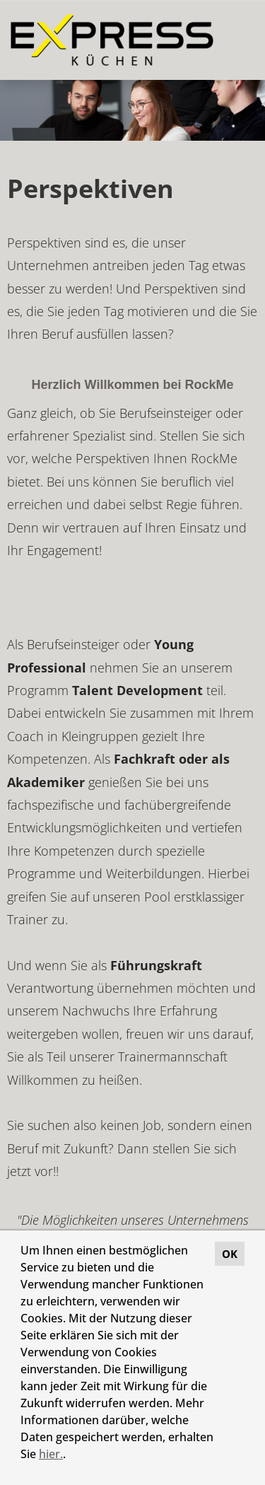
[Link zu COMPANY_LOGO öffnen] (112, 40)
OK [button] (229, 1254)
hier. (51, 1454)
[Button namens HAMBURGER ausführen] (230, 40)
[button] (71, 1456)
